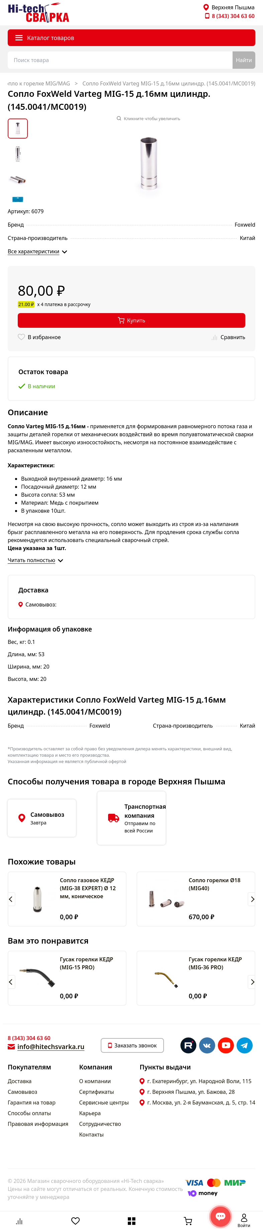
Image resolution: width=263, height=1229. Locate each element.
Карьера (90, 1113)
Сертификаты (96, 1091)
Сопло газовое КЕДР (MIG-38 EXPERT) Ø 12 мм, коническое (88, 888)
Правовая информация (38, 1124)
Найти (244, 60)
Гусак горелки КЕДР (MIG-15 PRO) (86, 963)
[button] (11, 899)
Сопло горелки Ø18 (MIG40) (215, 884)
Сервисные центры (104, 1102)
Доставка (20, 1081)
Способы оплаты (29, 1113)
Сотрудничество (100, 1124)
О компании (95, 1081)
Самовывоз (22, 1091)
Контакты (91, 1134)
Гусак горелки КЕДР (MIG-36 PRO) (215, 963)
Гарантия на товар (32, 1102)
